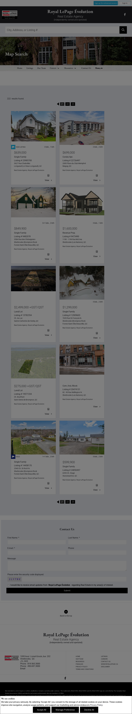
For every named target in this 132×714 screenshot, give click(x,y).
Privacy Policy (96, 705)
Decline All (89, 709)
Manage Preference (65, 709)
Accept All (41, 709)
